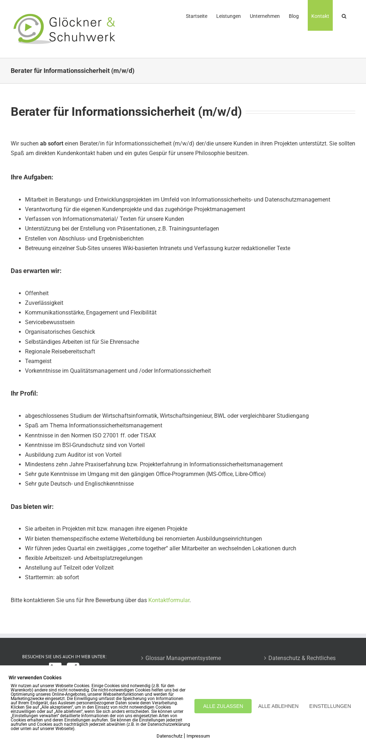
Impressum (198, 736)
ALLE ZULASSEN (223, 706)
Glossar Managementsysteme (183, 658)
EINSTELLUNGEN (330, 706)
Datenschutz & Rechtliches (302, 658)
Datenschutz (169, 736)
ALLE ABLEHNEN (278, 706)
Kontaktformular (168, 600)
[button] (344, 15)
